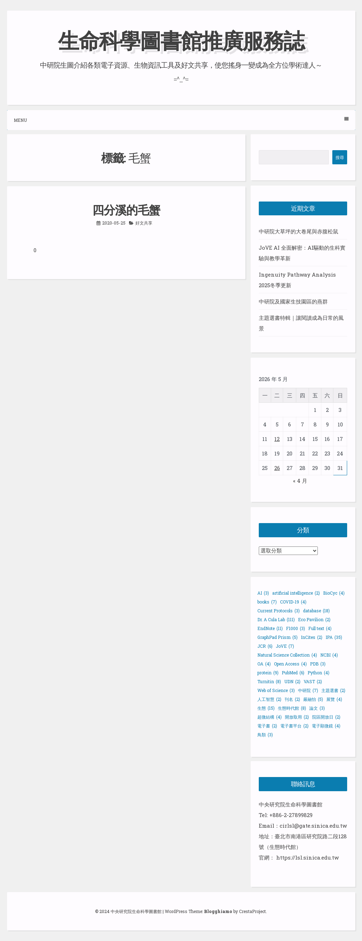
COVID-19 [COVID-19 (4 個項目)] (293, 602)
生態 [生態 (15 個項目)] (266, 708)
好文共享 (143, 223)
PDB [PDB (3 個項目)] (318, 664)
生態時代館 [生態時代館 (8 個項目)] (292, 708)
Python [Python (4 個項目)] (318, 672)
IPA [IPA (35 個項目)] (334, 637)
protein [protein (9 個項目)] (268, 672)
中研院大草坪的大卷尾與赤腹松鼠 (298, 231)
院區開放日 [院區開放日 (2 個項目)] (326, 717)
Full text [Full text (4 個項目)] (320, 628)
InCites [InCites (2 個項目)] (311, 637)
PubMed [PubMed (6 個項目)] (293, 672)
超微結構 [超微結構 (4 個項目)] (269, 717)
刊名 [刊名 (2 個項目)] (292, 699)
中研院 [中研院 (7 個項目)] (308, 690)
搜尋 (339, 157)
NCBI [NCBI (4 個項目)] (329, 655)
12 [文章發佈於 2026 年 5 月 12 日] (277, 438)
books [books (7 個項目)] (267, 602)
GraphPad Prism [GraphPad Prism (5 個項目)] (277, 637)
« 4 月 (300, 480)
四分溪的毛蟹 (126, 209)
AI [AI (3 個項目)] (263, 593)
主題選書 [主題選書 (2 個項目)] (333, 690)
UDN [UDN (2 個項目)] (292, 681)
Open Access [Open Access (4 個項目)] (290, 664)
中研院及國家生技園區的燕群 (293, 301)
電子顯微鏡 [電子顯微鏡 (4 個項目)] (326, 725)
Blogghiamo (218, 911)
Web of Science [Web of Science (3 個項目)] (276, 690)
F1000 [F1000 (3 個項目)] (295, 628)
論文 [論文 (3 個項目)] (317, 708)
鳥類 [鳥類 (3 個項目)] (265, 734)
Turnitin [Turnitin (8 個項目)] (269, 681)
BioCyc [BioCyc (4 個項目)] (334, 593)
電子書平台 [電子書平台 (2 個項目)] (294, 725)
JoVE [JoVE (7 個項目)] (285, 646)
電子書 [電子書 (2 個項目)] (267, 725)
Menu (181, 120)
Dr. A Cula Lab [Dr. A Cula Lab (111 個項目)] (276, 619)
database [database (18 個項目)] (316, 610)
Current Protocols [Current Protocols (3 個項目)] (278, 610)
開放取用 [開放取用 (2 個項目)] (297, 717)
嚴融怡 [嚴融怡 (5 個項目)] (313, 699)
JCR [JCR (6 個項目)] (265, 646)
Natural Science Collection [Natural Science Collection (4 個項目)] (287, 655)
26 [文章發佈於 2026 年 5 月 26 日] (277, 467)
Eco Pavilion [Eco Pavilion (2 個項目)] (314, 619)
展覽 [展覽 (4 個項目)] (334, 699)
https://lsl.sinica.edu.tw (307, 857)
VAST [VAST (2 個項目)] (313, 681)
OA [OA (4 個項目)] (264, 664)
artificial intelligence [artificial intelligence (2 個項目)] (296, 593)
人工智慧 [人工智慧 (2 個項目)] (269, 699)
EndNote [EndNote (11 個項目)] (270, 628)
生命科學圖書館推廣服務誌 (181, 40)
